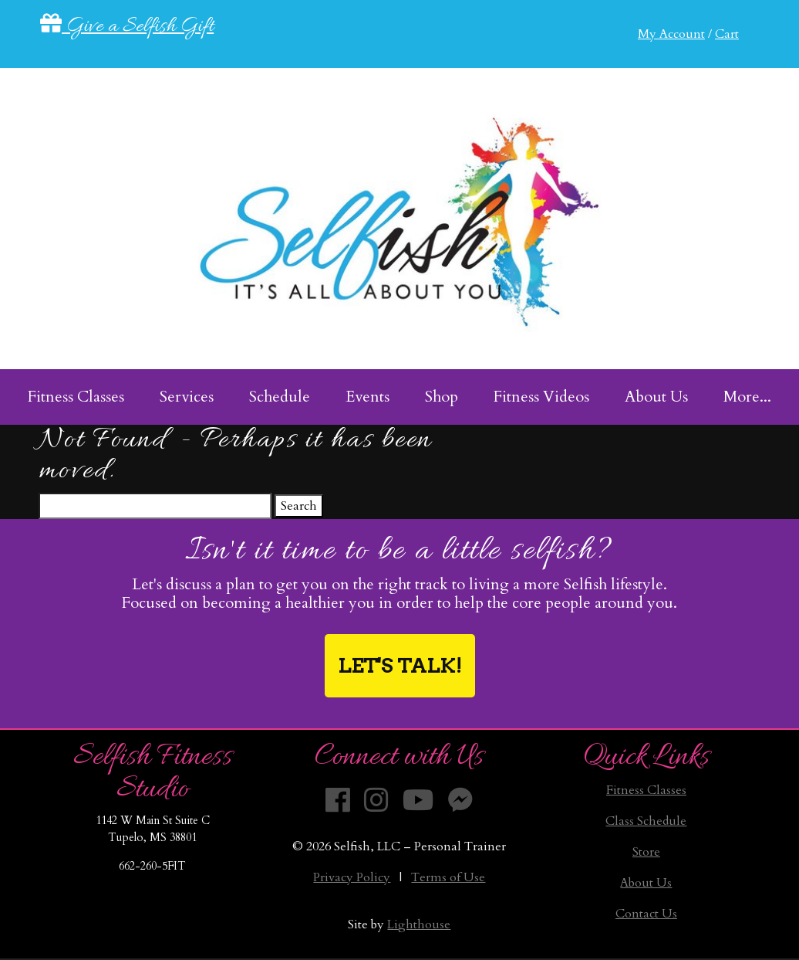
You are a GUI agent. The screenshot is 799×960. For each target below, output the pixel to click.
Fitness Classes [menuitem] (76, 396)
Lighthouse (418, 924)
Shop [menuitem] (441, 396)
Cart (727, 33)
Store (646, 851)
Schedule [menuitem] (279, 396)
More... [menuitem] (747, 396)
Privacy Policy (351, 877)
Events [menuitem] (367, 396)
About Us (646, 882)
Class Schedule (645, 820)
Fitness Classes (646, 790)
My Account (671, 33)
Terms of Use (448, 877)
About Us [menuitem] (656, 396)
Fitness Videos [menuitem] (541, 396)
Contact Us (646, 913)
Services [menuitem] (187, 396)
